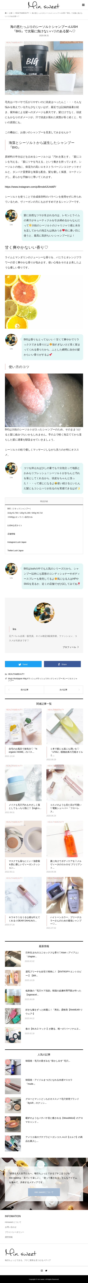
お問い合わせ (10, 1227)
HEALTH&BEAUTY (16, 674)
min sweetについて (43, 1192)
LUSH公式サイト (14, 525)
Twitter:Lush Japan (15, 550)
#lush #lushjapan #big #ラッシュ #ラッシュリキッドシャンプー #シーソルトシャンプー (42, 679)
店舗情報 (11, 534)
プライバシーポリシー (14, 1232)
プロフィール (69, 647)
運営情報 (9, 1237)
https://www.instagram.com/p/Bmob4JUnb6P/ (30, 186)
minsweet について (13, 1222)
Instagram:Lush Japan (16, 542)
